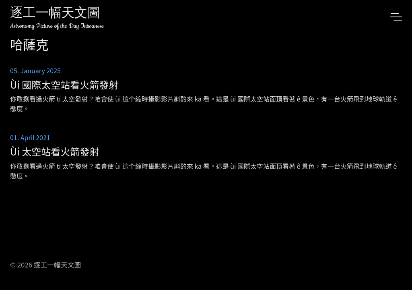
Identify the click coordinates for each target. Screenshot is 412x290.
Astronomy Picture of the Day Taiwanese (57, 26)
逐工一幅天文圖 (55, 14)
